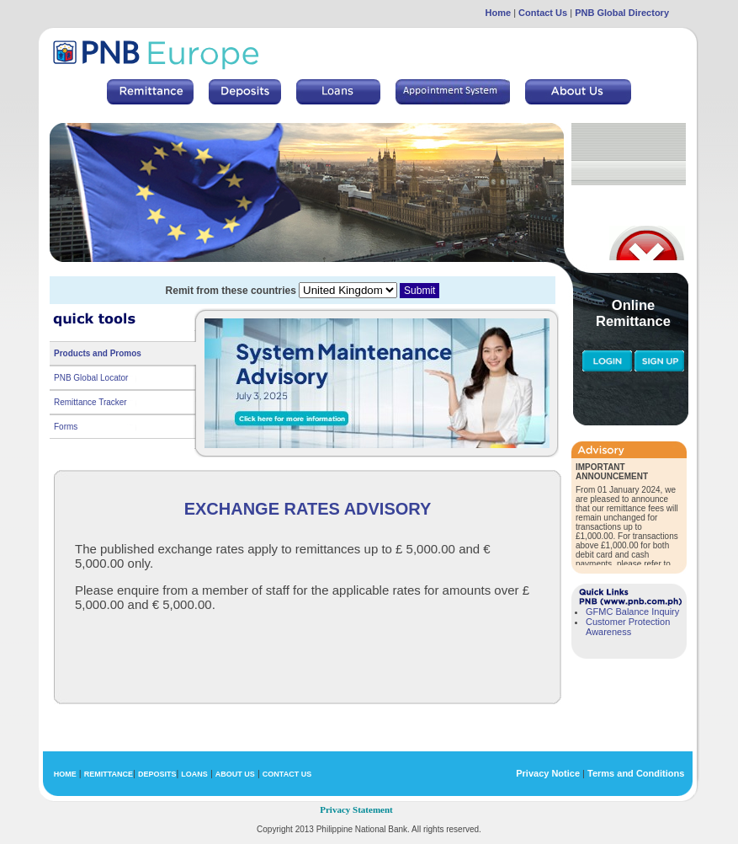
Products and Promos (97, 353)
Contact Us (542, 13)
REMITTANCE (108, 774)
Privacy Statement (356, 809)
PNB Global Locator (91, 377)
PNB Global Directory (622, 13)
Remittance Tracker (90, 402)
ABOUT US (235, 774)
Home (499, 13)
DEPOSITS (157, 774)
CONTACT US (287, 774)
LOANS (194, 774)
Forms (65, 426)
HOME (65, 774)
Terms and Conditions (635, 773)
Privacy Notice (548, 773)
